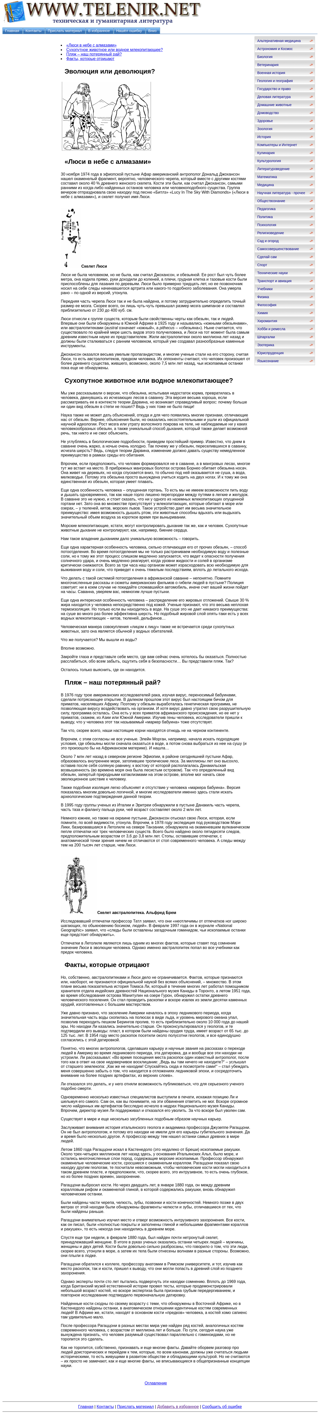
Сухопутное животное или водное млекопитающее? (114, 50)
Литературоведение (273, 169)
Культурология (269, 161)
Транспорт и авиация (274, 281)
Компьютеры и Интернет (277, 145)
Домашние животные (274, 105)
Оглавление (156, 1383)
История (264, 137)
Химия (262, 313)
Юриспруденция (270, 353)
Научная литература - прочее (281, 193)
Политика (265, 217)
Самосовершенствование (278, 249)
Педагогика (266, 209)
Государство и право (274, 89)
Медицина (265, 185)
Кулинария (266, 153)
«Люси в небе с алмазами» (91, 45)
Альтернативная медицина (279, 41)
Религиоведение (270, 233)
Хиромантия (267, 321)
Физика (263, 297)
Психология (266, 225)
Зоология (264, 129)
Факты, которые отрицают (90, 59)
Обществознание (271, 201)
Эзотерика (265, 345)
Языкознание (268, 361)
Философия (266, 305)
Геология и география (275, 81)
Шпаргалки (266, 337)
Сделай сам (267, 257)
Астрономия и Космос (275, 49)
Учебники (264, 289)
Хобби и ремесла (271, 329)
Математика (267, 177)
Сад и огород (268, 241)
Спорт (262, 265)
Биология (264, 57)
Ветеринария (267, 65)
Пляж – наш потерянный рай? (94, 54)
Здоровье (265, 121)
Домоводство (268, 113)
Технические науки (272, 273)
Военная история (271, 73)
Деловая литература (274, 97)
